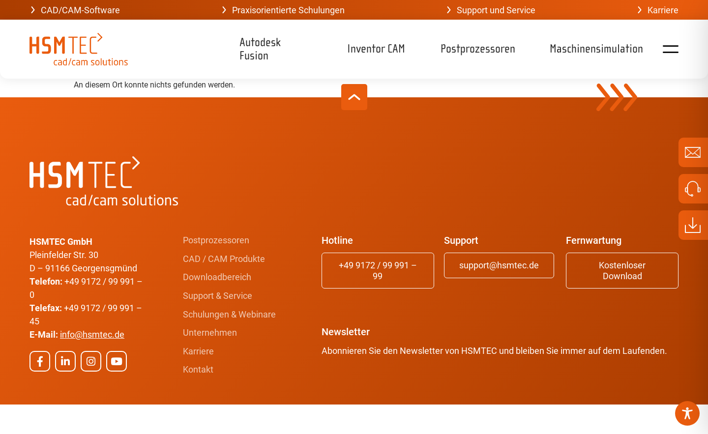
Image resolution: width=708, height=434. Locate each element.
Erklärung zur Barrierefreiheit (613, 418)
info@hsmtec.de (92, 334)
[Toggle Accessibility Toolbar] (687, 413)
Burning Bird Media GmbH (161, 419)
